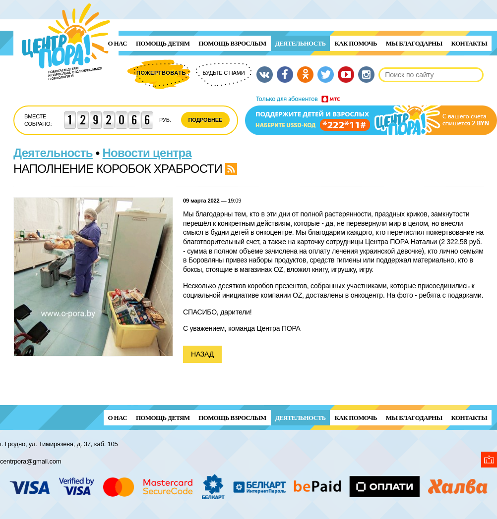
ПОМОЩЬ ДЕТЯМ (162, 43)
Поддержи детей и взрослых (371, 115)
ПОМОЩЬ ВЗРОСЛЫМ (232, 43)
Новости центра (147, 152)
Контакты (469, 43)
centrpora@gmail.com (30, 461)
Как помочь (355, 43)
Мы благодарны (414, 43)
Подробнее (205, 120)
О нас (117, 43)
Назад (202, 354)
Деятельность (300, 43)
